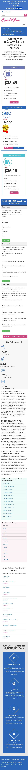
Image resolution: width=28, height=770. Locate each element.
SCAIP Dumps (6, 636)
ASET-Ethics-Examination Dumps (10, 619)
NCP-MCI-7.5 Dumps (8, 603)
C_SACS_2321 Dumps (8, 498)
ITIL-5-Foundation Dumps (9, 630)
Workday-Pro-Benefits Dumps (10, 598)
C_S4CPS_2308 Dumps (8, 507)
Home (3, 28)
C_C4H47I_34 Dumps (8, 489)
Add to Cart (14, 102)
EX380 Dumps (6, 587)
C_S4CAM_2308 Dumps (8, 513)
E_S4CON (5, 559)
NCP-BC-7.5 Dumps (7, 614)
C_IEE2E (5, 532)
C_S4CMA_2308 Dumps (8, 516)
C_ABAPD (5, 525)
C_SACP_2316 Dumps (8, 501)
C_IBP (4, 528)
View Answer (6, 240)
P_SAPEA (5, 553)
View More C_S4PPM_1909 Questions (15, 336)
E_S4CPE (5, 556)
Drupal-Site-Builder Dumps (9, 581)
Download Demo (18, 147)
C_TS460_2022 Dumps (8, 510)
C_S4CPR (5, 544)
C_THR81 (5, 535)
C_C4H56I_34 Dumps (8, 492)
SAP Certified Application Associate (12, 30)
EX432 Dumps (6, 592)
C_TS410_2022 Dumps (8, 504)
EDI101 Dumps (6, 576)
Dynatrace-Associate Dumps (9, 625)
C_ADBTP (5, 541)
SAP (8, 28)
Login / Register (6, 11)
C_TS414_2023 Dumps (8, 486)
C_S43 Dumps (6, 483)
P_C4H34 (5, 547)
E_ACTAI (5, 550)
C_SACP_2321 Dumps (8, 495)
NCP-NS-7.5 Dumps (7, 609)
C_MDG (5, 538)
